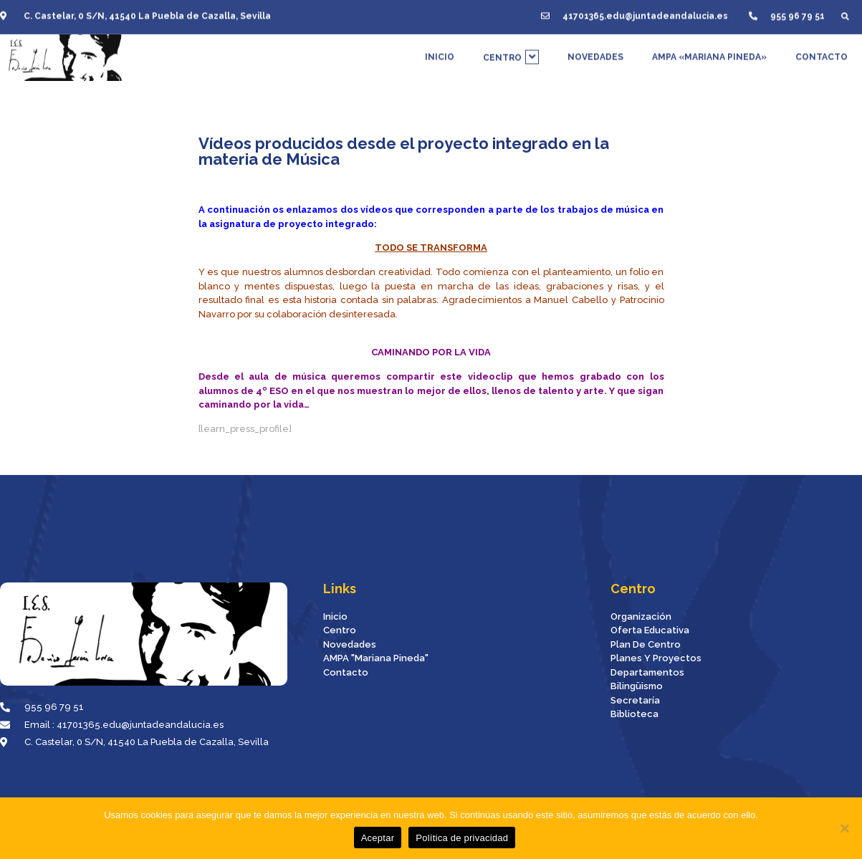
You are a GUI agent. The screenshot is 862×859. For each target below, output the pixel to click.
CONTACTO (821, 54)
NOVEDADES (595, 54)
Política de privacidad (462, 837)
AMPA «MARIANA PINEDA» (709, 54)
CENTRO (511, 54)
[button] (845, 13)
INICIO (439, 54)
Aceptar (378, 837)
